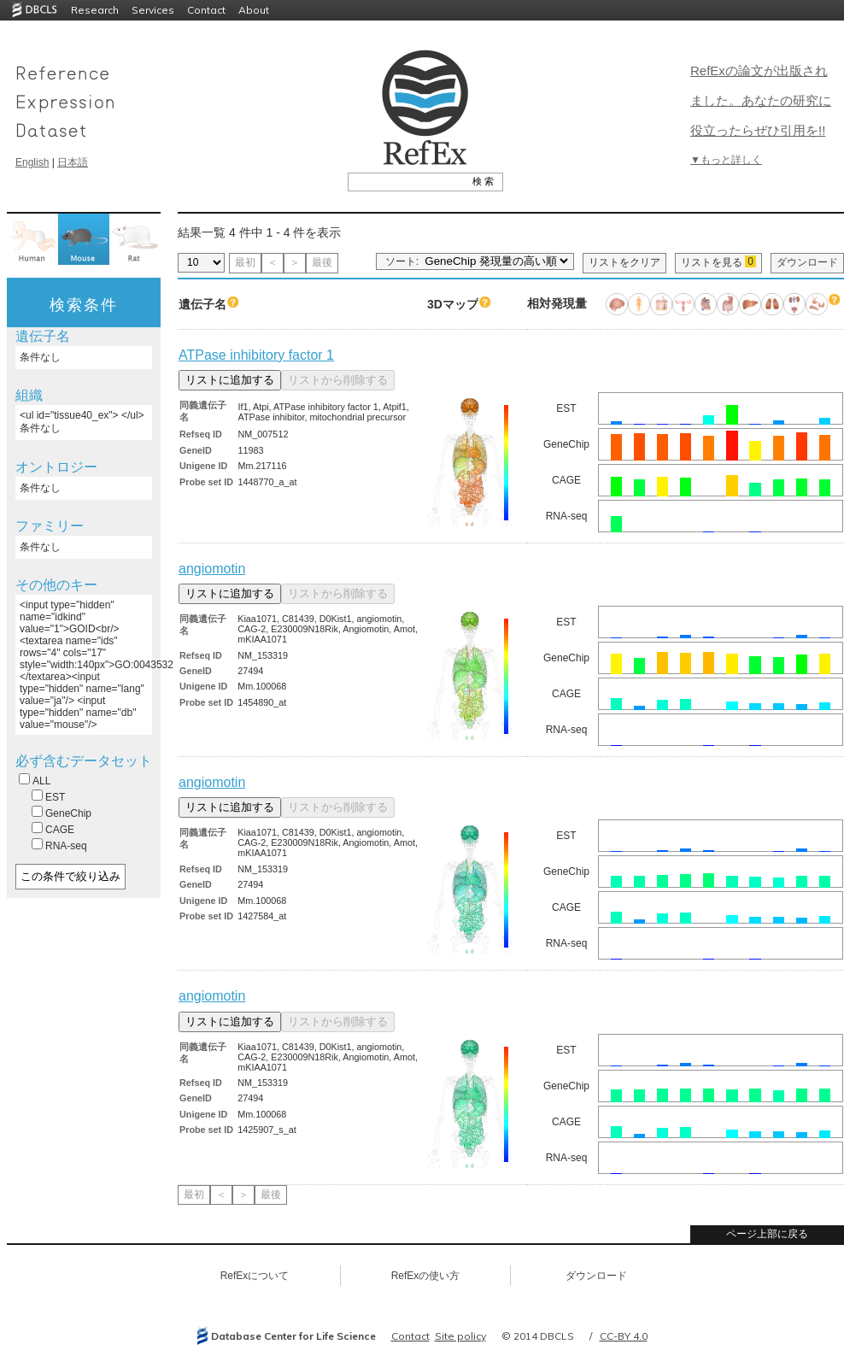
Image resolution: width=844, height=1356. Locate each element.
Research (95, 9)
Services (153, 9)
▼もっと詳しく (726, 160)
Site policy (460, 1336)
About (253, 9)
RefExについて (255, 1276)
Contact (206, 9)
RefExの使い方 (425, 1276)
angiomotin (212, 568)
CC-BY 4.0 (624, 1336)
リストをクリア (624, 262)
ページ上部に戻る (767, 1234)
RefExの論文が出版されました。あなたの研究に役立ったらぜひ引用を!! (760, 100)
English (32, 162)
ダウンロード (807, 262)
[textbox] (406, 181)
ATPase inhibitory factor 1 (256, 355)
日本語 (72, 162)
